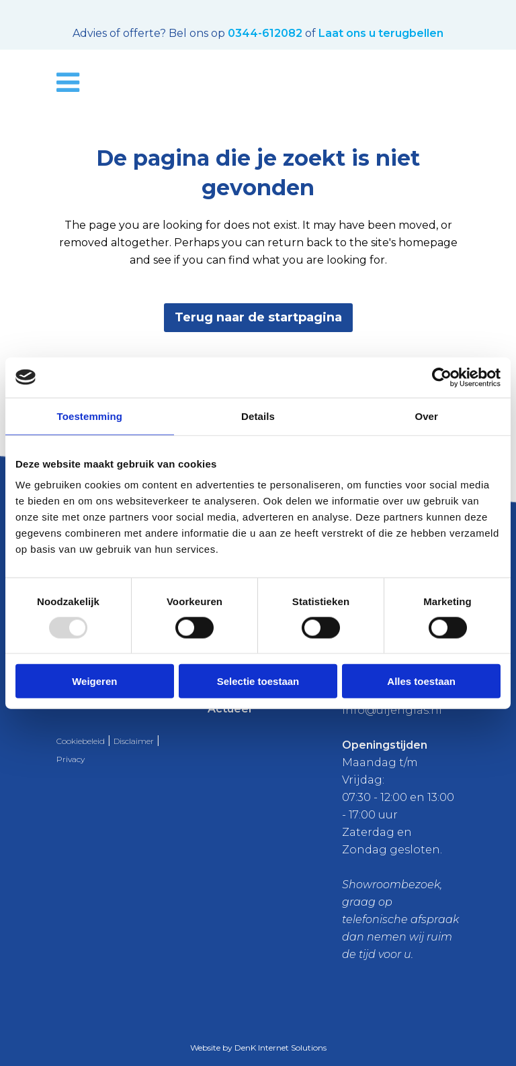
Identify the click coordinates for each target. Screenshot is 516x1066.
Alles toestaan (421, 681)
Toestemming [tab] (90, 415)
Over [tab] (426, 415)
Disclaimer (134, 741)
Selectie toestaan (258, 681)
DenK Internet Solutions (280, 1048)
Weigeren (94, 681)
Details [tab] (258, 415)
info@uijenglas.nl (392, 710)
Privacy (70, 759)
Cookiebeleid (80, 741)
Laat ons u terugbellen (380, 33)
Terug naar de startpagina (258, 317)
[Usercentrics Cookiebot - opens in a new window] (442, 377)
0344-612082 (265, 33)
